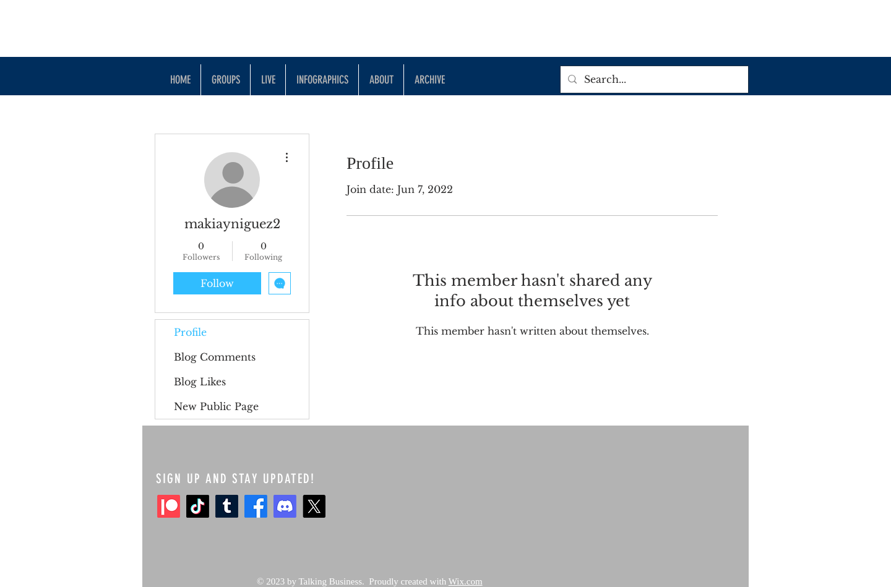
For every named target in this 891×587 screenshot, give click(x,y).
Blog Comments (215, 357)
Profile (190, 332)
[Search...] (653, 79)
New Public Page (216, 406)
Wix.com (466, 581)
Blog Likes (200, 381)
